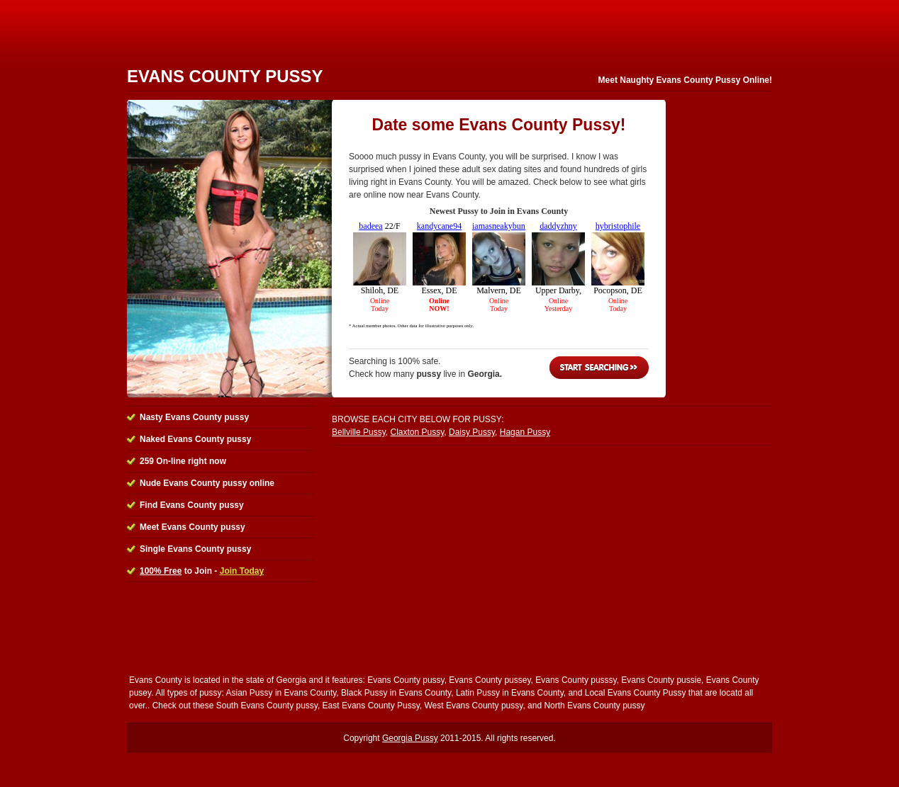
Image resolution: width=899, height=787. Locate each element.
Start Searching (599, 367)
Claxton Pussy (417, 432)
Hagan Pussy (525, 432)
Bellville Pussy (359, 432)
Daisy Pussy (472, 432)
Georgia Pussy (410, 738)
